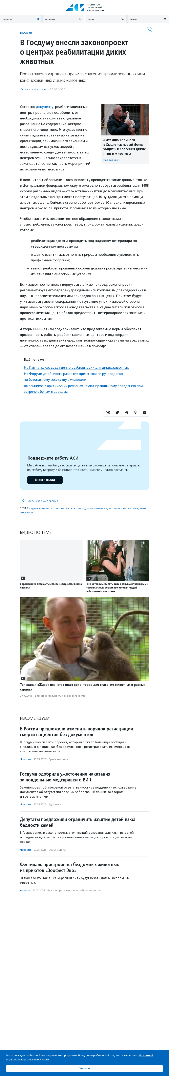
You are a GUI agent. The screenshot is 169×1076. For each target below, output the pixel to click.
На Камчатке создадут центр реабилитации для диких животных (78, 367)
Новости (26, 33)
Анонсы (25, 890)
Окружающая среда (33, 89)
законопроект (118, 508)
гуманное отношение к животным (61, 508)
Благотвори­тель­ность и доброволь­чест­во (60, 695)
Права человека (58, 758)
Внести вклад (45, 479)
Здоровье (55, 804)
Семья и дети (57, 849)
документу (45, 107)
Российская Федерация (42, 500)
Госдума (32, 508)
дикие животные (96, 508)
